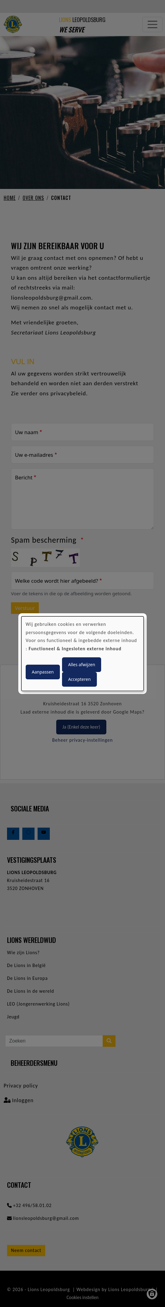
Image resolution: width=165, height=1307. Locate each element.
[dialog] (82, 653)
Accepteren (79, 679)
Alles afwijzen (81, 664)
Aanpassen (43, 672)
